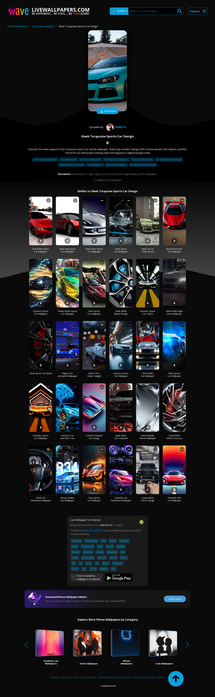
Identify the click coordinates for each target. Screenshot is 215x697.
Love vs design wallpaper (45, 159)
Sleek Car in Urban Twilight (94, 374)
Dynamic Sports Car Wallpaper (40, 312)
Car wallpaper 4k (68, 159)
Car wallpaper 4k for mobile (168, 159)
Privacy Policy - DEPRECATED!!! (132, 677)
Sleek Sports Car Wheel (41, 373)
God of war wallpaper (116, 164)
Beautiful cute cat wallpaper (142, 164)
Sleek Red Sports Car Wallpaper (67, 250)
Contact (54, 677)
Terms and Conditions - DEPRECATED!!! (93, 677)
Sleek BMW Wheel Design (121, 312)
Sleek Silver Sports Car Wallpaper (94, 250)
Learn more (174, 599)
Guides (161, 677)
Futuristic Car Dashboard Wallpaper (120, 499)
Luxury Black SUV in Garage (148, 499)
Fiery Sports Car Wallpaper (94, 499)
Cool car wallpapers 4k (142, 159)
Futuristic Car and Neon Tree (67, 437)
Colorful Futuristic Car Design (94, 437)
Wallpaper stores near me (72, 164)
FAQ (152, 677)
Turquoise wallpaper (43, 26)
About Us (65, 677)
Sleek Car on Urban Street (148, 250)
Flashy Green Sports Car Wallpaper (67, 312)
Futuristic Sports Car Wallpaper (41, 437)
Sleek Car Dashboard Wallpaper (40, 499)
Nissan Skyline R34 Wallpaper (67, 499)
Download (107, 111)
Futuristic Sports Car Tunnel (147, 312)
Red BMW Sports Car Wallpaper (40, 250)
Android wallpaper (93, 530)
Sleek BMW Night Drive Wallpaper (174, 312)
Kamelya (116, 127)
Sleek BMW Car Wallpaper (147, 374)
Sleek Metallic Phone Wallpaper (147, 437)
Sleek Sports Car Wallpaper (121, 250)
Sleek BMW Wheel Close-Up (174, 437)
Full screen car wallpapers (116, 159)
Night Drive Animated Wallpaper (67, 374)
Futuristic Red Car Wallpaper (174, 499)
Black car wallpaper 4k (90, 159)
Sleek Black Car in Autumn (121, 437)
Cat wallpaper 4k (95, 164)
